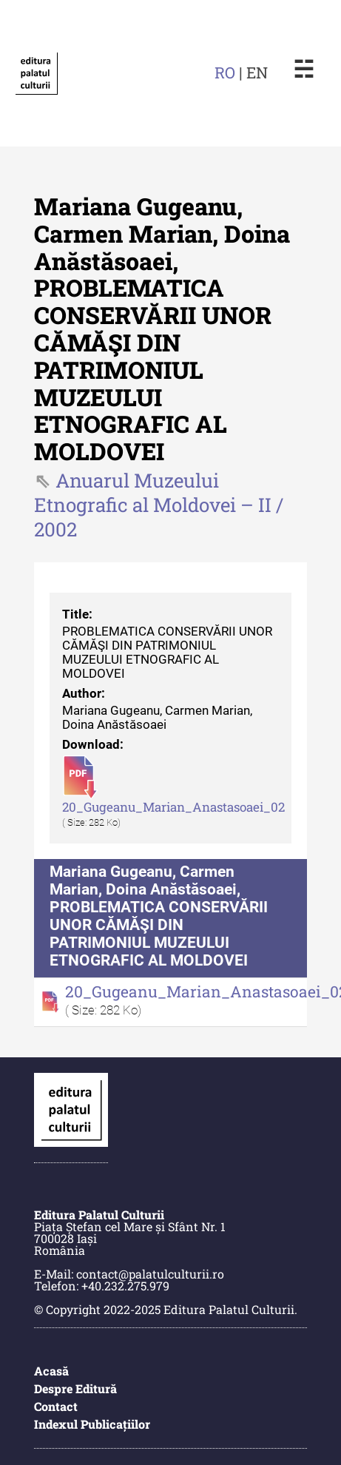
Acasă (51, 1370)
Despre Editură (75, 1388)
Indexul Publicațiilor (92, 1424)
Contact (56, 1406)
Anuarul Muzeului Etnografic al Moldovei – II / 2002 (158, 505)
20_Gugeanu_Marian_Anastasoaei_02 (173, 807)
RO (225, 72)
